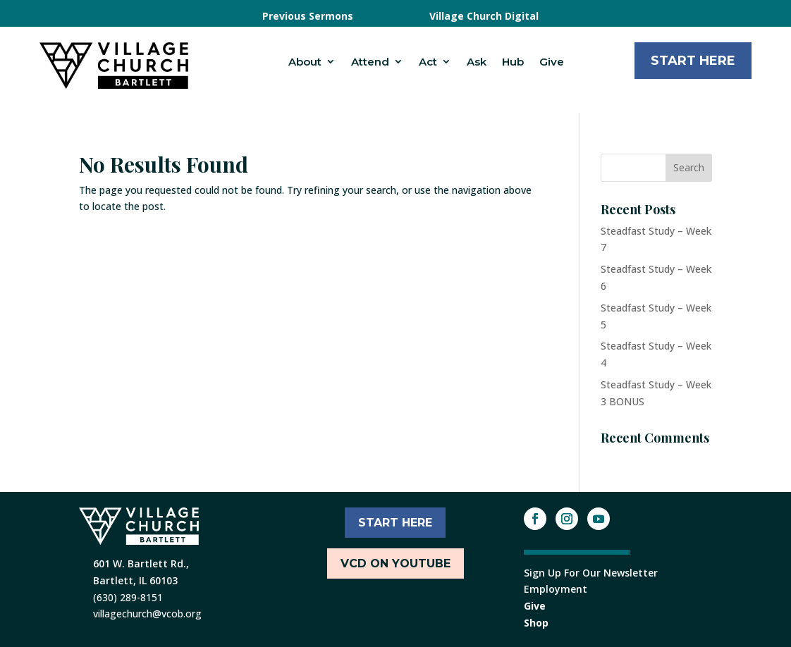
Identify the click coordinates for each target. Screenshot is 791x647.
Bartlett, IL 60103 (135, 580)
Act (428, 61)
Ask (476, 61)
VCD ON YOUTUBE (395, 563)
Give (551, 61)
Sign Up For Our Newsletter (591, 572)
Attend (370, 61)
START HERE (395, 522)
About (304, 61)
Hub (513, 61)
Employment (555, 589)
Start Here (693, 60)
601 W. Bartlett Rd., (141, 563)
